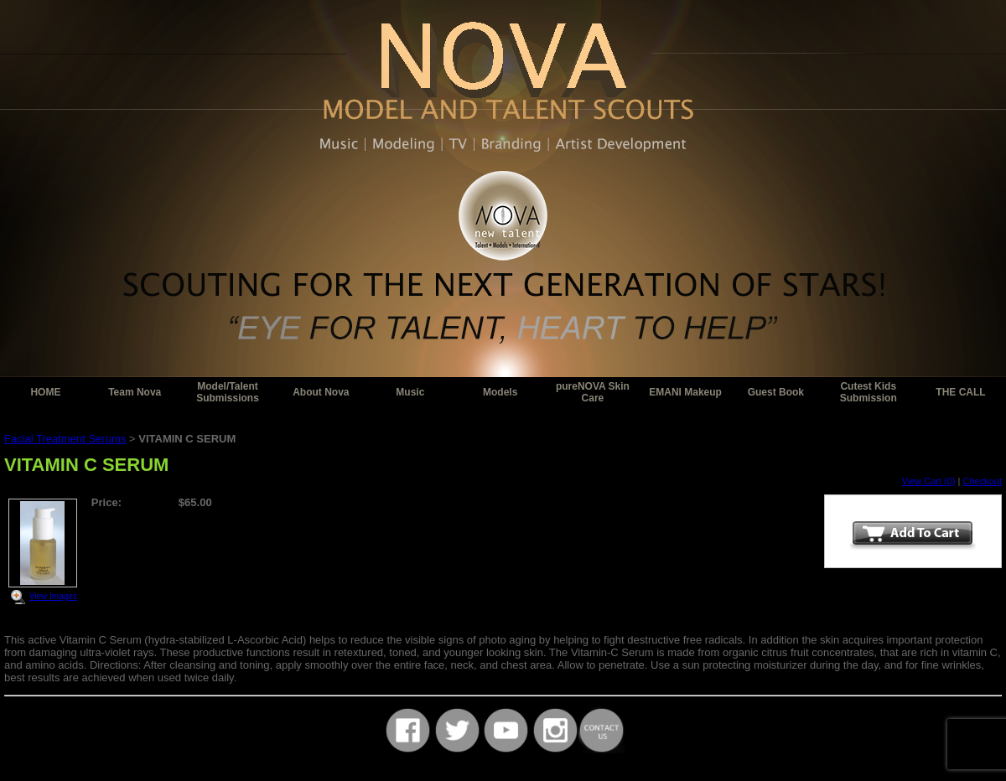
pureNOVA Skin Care (593, 392)
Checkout (982, 481)
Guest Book (776, 392)
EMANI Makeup (685, 392)
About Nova (321, 392)
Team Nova (134, 392)
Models (500, 392)
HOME (45, 392)
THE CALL (960, 392)
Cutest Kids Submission (868, 392)
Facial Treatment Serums (65, 438)
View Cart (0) (929, 481)
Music (410, 392)
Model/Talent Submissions (227, 392)
